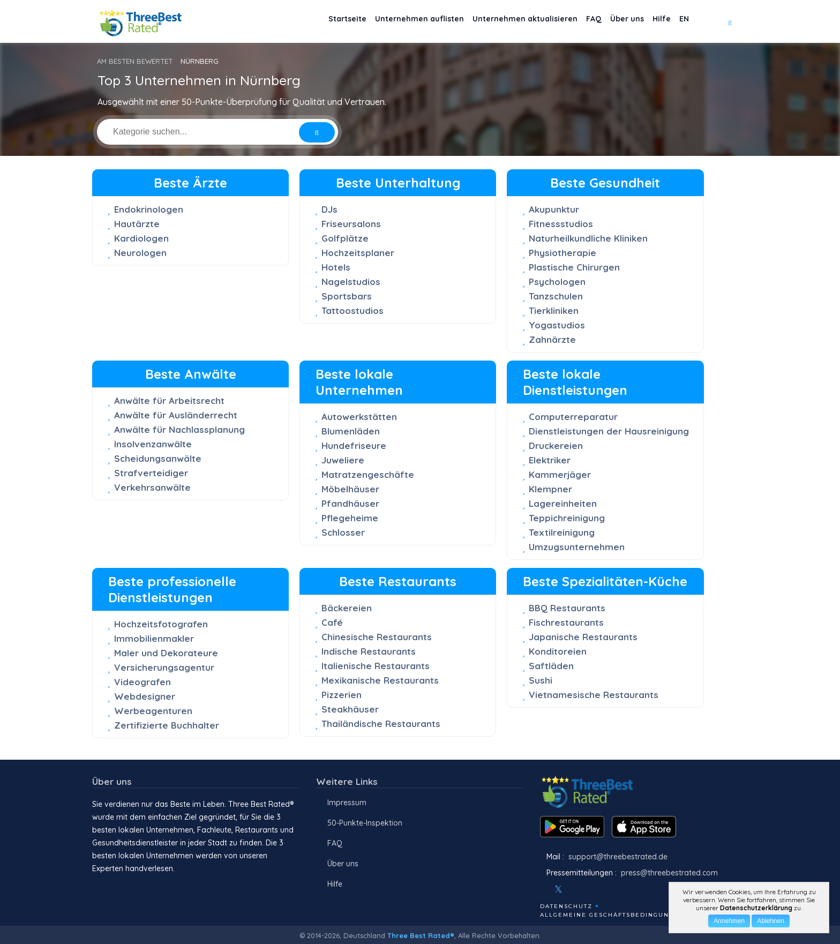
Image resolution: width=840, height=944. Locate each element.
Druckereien (556, 445)
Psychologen (557, 281)
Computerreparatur (573, 416)
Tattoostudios (352, 310)
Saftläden (551, 665)
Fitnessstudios (561, 223)
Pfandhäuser (350, 503)
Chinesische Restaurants (376, 636)
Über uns (612, 22)
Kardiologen (141, 238)
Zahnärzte (552, 339)
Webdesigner (144, 696)
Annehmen (729, 921)
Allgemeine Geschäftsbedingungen (612, 914)
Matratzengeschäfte (367, 474)
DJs (329, 209)
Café (332, 622)
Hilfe (652, 22)
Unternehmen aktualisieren (497, 22)
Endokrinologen (148, 209)
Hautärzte (137, 223)
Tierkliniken (554, 310)
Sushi (540, 680)
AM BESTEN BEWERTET (134, 61)
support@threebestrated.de (618, 856)
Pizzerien (341, 694)
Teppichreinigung (567, 517)
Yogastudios (557, 325)
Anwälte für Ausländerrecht (175, 415)
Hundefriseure (353, 445)
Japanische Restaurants (583, 636)
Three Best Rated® (420, 935)
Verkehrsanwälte (152, 487)
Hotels (335, 267)
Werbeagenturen (153, 710)
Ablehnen (770, 921)
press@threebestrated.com (669, 873)
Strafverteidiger (151, 472)
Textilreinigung (562, 532)
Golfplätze (345, 238)
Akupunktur (554, 209)
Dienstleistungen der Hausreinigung (609, 431)
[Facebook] (541, 889)
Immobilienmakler (154, 638)
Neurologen (140, 252)
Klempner (550, 489)
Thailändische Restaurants (380, 723)
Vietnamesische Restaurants (593, 694)
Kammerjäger (560, 474)
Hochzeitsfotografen (161, 624)
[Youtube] (590, 889)
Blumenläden (350, 431)
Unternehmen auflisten (384, 22)
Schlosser (343, 532)
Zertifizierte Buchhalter (166, 725)
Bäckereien (346, 607)
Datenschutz (566, 906)
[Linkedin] (605, 889)
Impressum (346, 802)
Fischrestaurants (566, 622)
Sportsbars (346, 296)
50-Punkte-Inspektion (364, 823)
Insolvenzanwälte (153, 443)
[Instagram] (576, 889)
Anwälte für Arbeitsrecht (169, 400)
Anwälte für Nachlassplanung (179, 429)
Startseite (305, 22)
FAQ (573, 22)
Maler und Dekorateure (166, 652)
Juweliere (342, 460)
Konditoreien (558, 651)
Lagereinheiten (563, 503)
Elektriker (550, 460)
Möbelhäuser (350, 489)
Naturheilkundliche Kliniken (588, 238)
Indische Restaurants (368, 651)
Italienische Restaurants (375, 665)
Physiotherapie (562, 252)
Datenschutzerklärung (756, 908)
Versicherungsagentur (164, 667)
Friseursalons (351, 223)
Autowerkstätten (359, 416)
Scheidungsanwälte (157, 458)
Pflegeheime (349, 517)
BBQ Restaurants (567, 607)
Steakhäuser (350, 709)
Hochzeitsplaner (357, 252)
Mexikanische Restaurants (380, 680)
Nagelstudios (350, 281)
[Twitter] (558, 889)
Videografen (142, 681)
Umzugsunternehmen (577, 546)
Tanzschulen (556, 296)
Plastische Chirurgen (574, 267)
